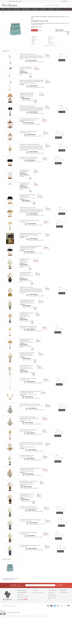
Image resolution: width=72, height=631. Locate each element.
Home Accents (51, 9)
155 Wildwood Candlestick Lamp (27, 106)
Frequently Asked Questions (38, 592)
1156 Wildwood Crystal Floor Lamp (28, 378)
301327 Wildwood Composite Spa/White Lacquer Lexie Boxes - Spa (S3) (10, 579)
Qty (59, 56)
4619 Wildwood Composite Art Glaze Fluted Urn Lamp (27, 494)
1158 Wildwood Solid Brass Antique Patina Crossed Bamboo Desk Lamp (29, 392)
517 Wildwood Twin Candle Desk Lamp (29, 157)
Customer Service (66, 9)
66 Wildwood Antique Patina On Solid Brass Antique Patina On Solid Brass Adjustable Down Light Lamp (32, 81)
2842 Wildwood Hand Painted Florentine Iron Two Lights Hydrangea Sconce (30, 469)
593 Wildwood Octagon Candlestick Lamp (29, 220)
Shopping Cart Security (52, 595)
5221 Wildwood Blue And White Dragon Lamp (30, 519)
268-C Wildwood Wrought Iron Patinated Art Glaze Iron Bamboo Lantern (29, 119)
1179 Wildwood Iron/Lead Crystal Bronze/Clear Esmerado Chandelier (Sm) (29, 417)
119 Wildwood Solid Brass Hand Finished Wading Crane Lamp (27, 93)
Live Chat (19, 1)
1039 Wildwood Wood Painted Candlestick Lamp (27, 313)
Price (46, 53)
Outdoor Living (16, 9)
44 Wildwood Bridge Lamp (26, 67)
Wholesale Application (64, 592)
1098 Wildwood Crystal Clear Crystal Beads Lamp (26, 340)
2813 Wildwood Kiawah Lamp (26, 455)
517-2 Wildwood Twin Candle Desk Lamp (25, 170)
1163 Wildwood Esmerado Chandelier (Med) (30, 404)
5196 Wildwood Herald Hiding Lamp (28, 507)
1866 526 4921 (11, 1)
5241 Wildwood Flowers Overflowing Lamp (30, 545)
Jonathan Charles (25, 9)
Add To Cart (62, 60)
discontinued (34, 30)
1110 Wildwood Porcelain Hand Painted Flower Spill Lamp (27, 353)
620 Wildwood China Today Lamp (24, 259)
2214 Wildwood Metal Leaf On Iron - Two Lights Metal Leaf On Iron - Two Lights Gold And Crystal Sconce (31, 444)
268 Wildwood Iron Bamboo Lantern (28, 131)
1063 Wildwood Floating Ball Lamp (28, 326)
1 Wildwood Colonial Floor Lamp (27, 54)
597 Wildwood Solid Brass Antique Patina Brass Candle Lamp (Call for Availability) (30, 247)
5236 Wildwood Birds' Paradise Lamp (28, 532)
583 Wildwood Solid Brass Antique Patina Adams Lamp (27, 195)
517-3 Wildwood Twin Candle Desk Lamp (25, 183)
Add (61, 54)
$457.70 (38, 27)
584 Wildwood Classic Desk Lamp (27, 207)
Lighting (8, 9)
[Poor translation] (4, 614)
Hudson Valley (35, 9)
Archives (35, 590)
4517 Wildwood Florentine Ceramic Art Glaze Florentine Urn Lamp (29, 481)
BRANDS (58, 9)
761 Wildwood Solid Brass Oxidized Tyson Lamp (26, 273)
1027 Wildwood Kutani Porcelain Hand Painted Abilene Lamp (27, 300)
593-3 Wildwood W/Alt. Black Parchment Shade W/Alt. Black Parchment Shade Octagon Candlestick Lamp (31, 235)
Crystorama (43, 9)
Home (3, 9)
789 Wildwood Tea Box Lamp (26, 287)
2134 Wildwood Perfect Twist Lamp (28, 429)
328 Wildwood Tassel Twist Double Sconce (29, 144)
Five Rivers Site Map (52, 594)
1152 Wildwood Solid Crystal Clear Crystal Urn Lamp (26, 366)
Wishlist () (64, 1)
